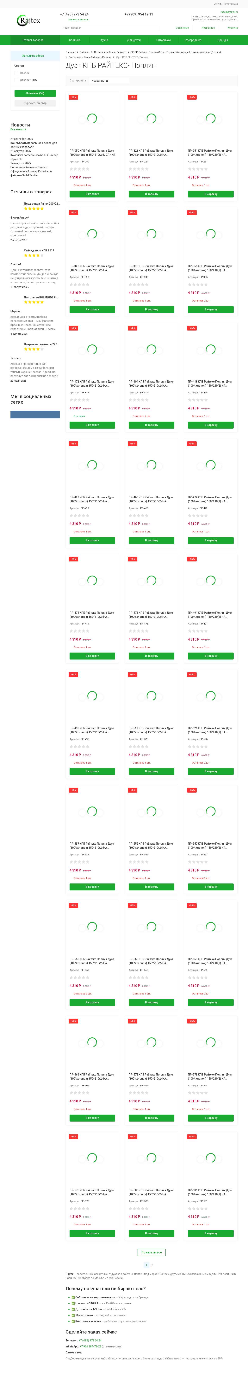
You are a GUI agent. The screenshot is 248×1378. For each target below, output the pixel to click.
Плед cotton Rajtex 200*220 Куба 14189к (50, 203)
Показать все (151, 1252)
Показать (32, 93)
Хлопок (24, 73)
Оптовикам (163, 40)
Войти (217, 3)
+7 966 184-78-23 (90, 1346)
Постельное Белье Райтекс (110, 52)
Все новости (18, 129)
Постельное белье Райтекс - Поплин (90, 57)
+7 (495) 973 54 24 (90, 1340)
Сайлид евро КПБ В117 (39, 250)
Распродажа (193, 40)
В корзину (92, 194)
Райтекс (84, 52)
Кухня (104, 40)
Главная (70, 52)
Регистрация (230, 3)
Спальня (74, 40)
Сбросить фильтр (35, 103)
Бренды (223, 40)
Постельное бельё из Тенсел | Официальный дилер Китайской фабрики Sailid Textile (31, 171)
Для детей (134, 40)
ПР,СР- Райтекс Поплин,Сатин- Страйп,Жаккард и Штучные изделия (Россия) (176, 52)
